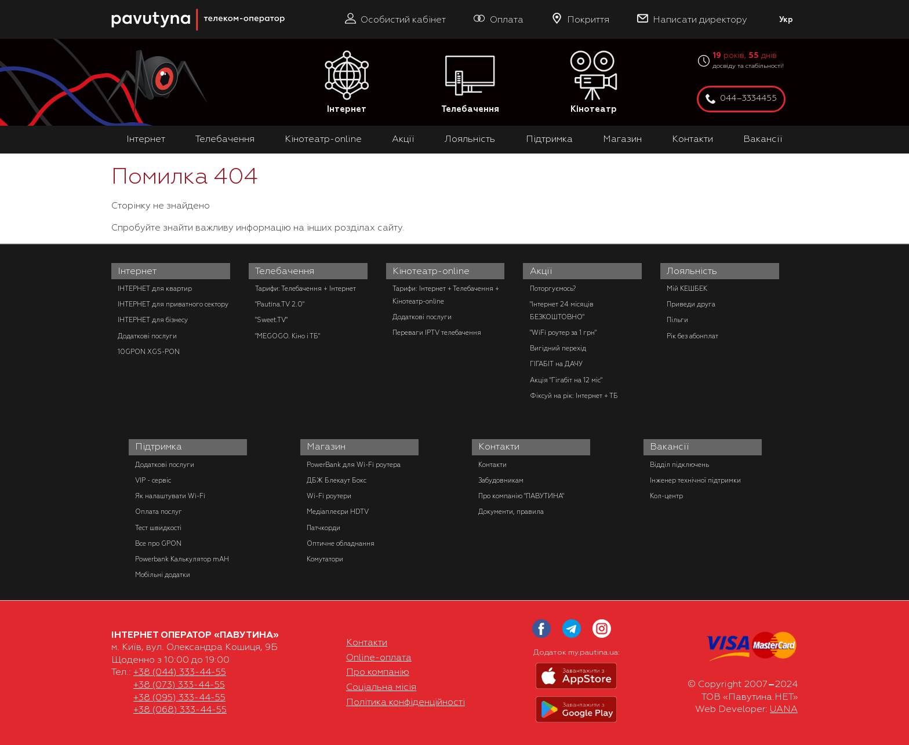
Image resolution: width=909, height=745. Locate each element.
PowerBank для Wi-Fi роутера (354, 465)
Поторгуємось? (553, 288)
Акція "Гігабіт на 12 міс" (566, 380)
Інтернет (347, 82)
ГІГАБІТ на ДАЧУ (556, 364)
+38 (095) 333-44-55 (179, 697)
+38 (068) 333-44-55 (180, 709)
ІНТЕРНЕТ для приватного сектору (173, 304)
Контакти (692, 139)
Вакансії (763, 139)
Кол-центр (666, 496)
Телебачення (470, 82)
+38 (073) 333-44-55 (179, 685)
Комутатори (325, 559)
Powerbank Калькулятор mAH (182, 559)
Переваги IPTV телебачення (436, 332)
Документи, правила (511, 511)
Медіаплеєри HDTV (338, 511)
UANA (784, 709)
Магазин (622, 139)
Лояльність (470, 139)
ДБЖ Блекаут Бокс (336, 480)
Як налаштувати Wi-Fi (170, 496)
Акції (403, 139)
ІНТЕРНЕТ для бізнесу (153, 320)
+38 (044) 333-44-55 (179, 672)
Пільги (677, 320)
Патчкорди (323, 528)
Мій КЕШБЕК (687, 288)
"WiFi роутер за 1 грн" (563, 332)
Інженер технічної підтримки (695, 480)
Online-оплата (379, 657)
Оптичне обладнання (340, 543)
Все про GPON (158, 543)
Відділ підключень (679, 465)
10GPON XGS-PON (149, 352)
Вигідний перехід (558, 348)
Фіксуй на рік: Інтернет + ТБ (574, 396)
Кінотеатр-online (323, 139)
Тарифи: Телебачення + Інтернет (305, 288)
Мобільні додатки (162, 575)
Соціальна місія (381, 687)
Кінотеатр (594, 82)
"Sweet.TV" (271, 320)
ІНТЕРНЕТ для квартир (155, 288)
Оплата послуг (158, 511)
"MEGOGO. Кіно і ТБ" (287, 336)
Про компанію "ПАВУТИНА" (521, 496)
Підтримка (549, 139)
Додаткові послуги (147, 336)
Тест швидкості (158, 528)
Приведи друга (691, 304)
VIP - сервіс (153, 480)
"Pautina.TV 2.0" (279, 304)
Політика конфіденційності (405, 702)
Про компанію (377, 672)
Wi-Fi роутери (329, 496)
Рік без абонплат (692, 336)
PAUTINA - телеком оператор (117, 5)
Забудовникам (500, 480)
